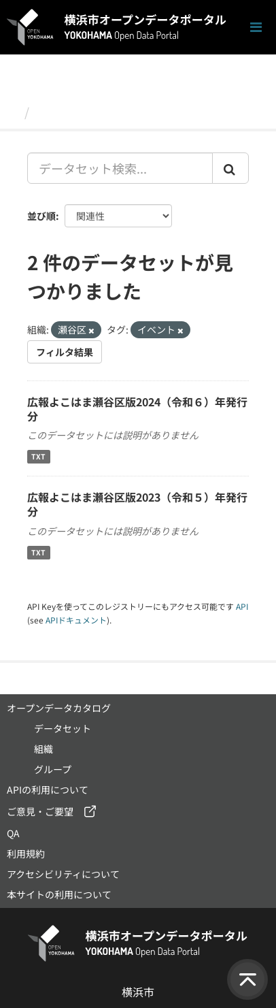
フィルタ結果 (64, 352)
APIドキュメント (76, 619)
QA (13, 833)
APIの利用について (47, 789)
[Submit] (230, 168)
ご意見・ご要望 (40, 811)
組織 (43, 748)
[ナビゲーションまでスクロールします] (256, 28)
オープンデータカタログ (59, 708)
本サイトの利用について (59, 894)
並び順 (41, 216)
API (242, 606)
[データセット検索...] (120, 168)
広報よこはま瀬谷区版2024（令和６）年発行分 (137, 408)
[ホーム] (12, 111)
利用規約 (26, 853)
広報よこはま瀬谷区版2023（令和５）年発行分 (137, 504)
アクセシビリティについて (63, 874)
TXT (38, 456)
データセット (72, 111)
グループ (52, 769)
